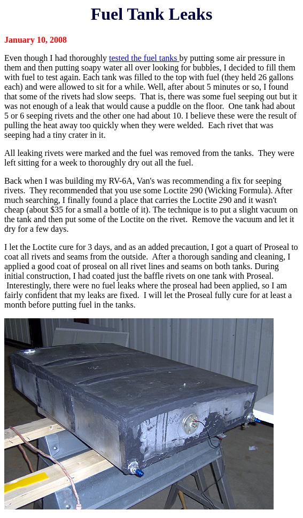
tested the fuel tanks (144, 57)
